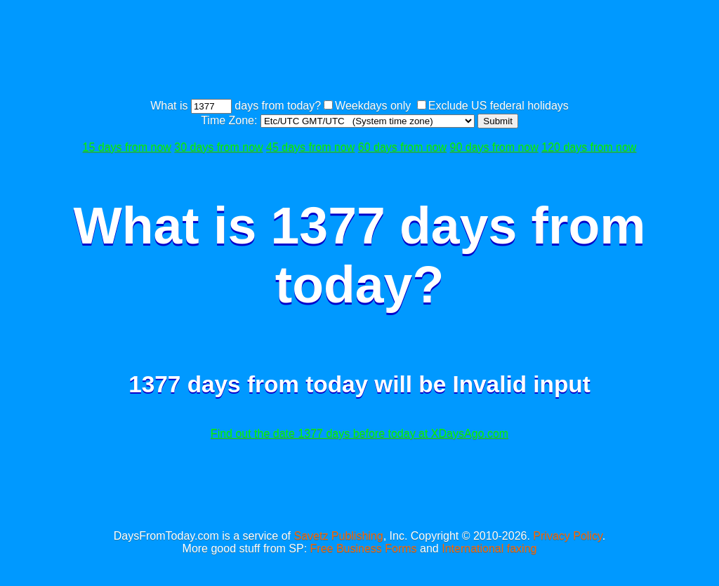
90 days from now (494, 147)
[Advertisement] (359, 51)
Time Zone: (230, 120)
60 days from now (402, 147)
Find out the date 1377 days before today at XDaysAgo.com (359, 433)
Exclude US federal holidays (498, 106)
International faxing (489, 548)
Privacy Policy (567, 536)
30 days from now (218, 147)
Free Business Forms (363, 548)
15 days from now (127, 147)
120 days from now (588, 147)
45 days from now (310, 147)
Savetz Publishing (338, 536)
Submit (497, 121)
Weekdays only (373, 106)
